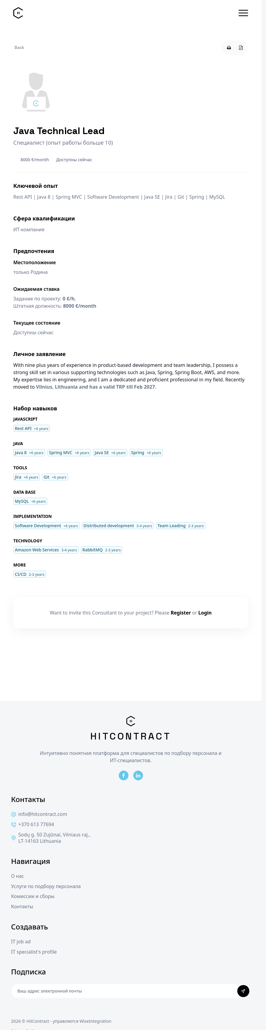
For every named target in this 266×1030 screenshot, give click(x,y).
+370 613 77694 (32, 824)
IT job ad (21, 942)
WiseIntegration (95, 1021)
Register (181, 612)
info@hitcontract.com (39, 814)
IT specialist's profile (34, 952)
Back (19, 47)
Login (205, 612)
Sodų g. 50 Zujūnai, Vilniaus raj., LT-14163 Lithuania (50, 838)
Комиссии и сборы (33, 896)
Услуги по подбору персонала (46, 886)
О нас (17, 876)
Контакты (22, 906)
